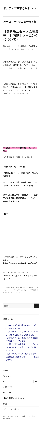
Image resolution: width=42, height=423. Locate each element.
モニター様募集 (28, 288)
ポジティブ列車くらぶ (16, 8)
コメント (17, 292)
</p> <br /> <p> (10, 232)
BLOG (6, 382)
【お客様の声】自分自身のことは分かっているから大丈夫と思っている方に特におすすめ (21, 347)
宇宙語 (33, 290)
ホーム (6, 371)
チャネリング (14, 290)
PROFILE (7, 393)
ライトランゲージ (25, 290)
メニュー (34, 8)
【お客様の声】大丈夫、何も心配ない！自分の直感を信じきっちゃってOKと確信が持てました (22, 356)
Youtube (19, 288)
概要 (5, 404)
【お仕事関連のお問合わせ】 (15, 398)
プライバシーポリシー (12, 409)
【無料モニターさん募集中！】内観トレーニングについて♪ (20, 35)
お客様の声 (7, 387)
